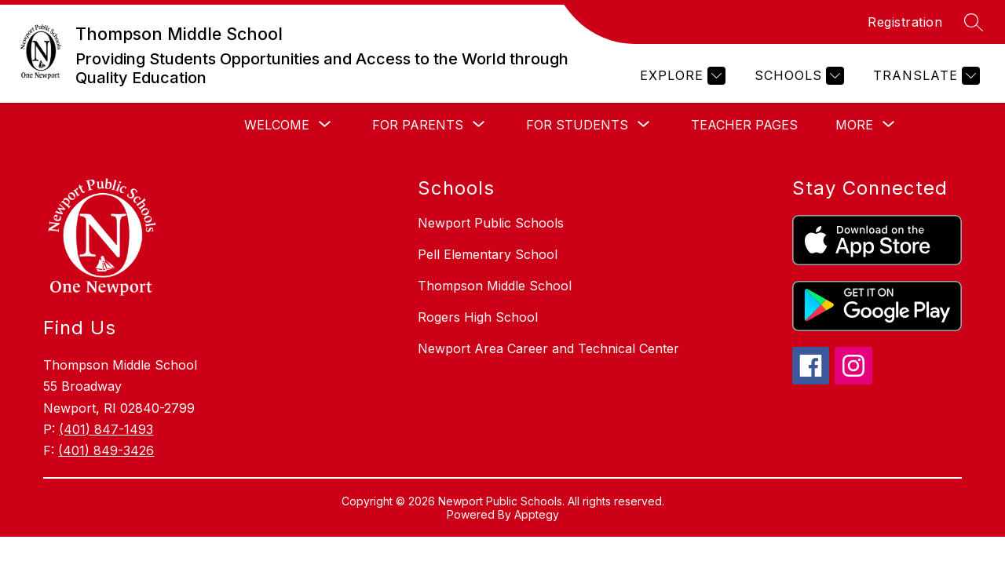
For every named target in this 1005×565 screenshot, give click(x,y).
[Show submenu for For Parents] (417, 124)
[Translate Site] (924, 76)
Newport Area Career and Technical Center (548, 348)
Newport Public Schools (491, 223)
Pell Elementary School (487, 254)
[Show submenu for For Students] (577, 124)
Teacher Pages (744, 125)
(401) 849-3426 (106, 450)
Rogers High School (478, 317)
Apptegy (536, 514)
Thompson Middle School (495, 285)
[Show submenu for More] (854, 124)
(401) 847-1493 (106, 429)
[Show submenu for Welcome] (276, 124)
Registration (905, 22)
